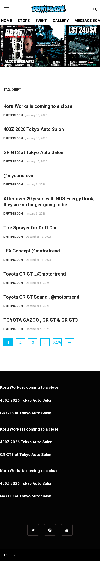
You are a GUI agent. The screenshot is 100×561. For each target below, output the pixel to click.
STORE (24, 20)
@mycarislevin (18, 175)
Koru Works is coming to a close (37, 106)
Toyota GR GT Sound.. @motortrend (41, 297)
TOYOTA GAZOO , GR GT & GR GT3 (40, 320)
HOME (6, 20)
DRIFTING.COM (13, 115)
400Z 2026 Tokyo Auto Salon (33, 129)
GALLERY (61, 20)
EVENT (41, 20)
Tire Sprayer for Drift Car (30, 227)
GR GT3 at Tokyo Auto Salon (33, 152)
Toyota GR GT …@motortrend (34, 274)
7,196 (57, 342)
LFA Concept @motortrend (31, 251)
